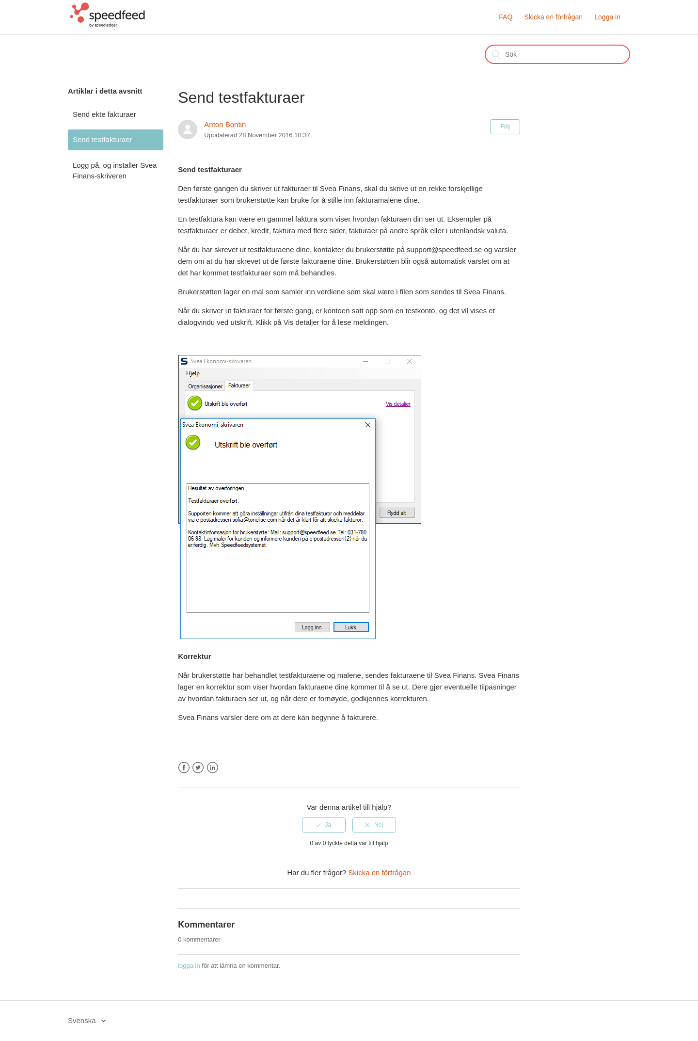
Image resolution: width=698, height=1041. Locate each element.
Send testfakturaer (102, 139)
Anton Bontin (225, 124)
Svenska (83, 1020)
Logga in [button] (607, 17)
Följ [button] (504, 126)
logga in (189, 965)
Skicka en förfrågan (553, 17)
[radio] (324, 824)
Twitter (198, 768)
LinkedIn (212, 768)
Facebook (184, 768)
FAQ (505, 17)
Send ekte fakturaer (104, 114)
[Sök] (557, 54)
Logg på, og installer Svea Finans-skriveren (115, 170)
